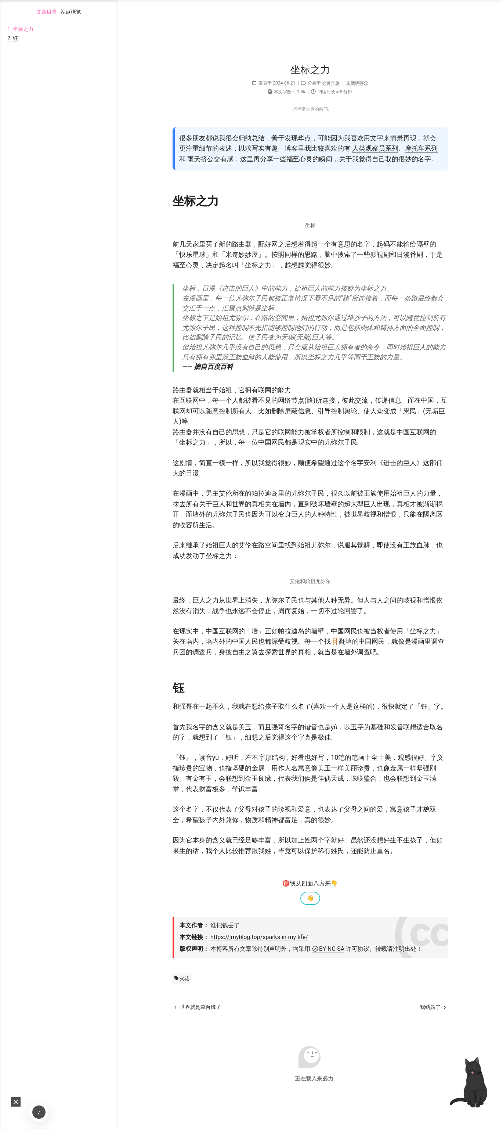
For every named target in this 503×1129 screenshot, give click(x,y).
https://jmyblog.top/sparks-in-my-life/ (259, 937)
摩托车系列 (421, 148)
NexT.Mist (311, 1102)
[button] (16, 1102)
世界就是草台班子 (197, 1007)
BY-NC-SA (328, 948)
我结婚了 (433, 1007)
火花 (181, 978)
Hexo (288, 1102)
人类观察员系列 (375, 148)
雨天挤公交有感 (210, 159)
